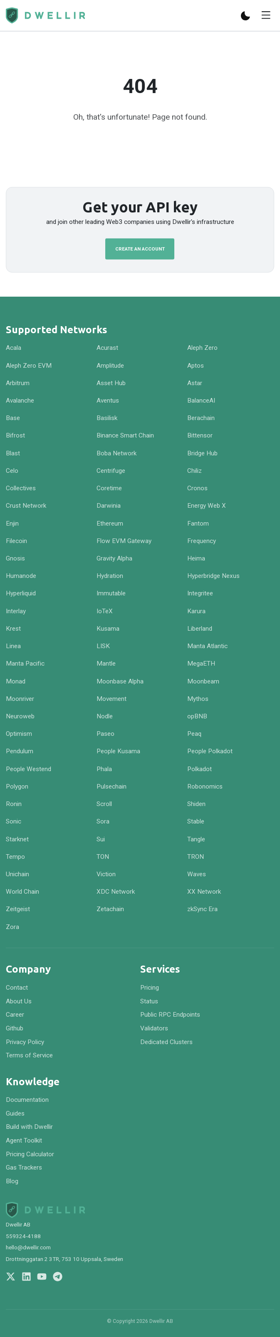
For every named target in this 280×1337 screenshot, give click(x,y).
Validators (154, 1028)
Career (15, 1014)
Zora (12, 927)
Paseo (105, 733)
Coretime (109, 488)
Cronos (197, 488)
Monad (15, 681)
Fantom (198, 523)
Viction (106, 874)
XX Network (204, 891)
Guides (15, 1113)
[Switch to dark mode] (246, 16)
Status (149, 1001)
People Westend (28, 769)
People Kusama (118, 751)
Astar (194, 383)
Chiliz (194, 470)
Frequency (201, 541)
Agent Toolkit (24, 1140)
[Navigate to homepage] (45, 15)
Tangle (196, 839)
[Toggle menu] (266, 16)
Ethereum (110, 523)
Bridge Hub (202, 453)
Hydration (110, 576)
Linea (13, 646)
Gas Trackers (24, 1167)
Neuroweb (20, 716)
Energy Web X (206, 505)
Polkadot (199, 769)
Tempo (15, 856)
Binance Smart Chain (125, 435)
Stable (195, 821)
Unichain (17, 874)
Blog (12, 1181)
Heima (196, 558)
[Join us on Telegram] (57, 1276)
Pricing (149, 987)
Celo (12, 470)
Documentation (27, 1100)
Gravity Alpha (114, 558)
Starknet (17, 839)
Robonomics (205, 786)
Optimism (19, 733)
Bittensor (200, 435)
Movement (111, 699)
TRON (195, 856)
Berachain (201, 418)
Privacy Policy (25, 1042)
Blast (13, 453)
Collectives (21, 488)
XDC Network (116, 891)
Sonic (13, 821)
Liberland (199, 628)
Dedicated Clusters (166, 1042)
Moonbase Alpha (120, 681)
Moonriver (20, 699)
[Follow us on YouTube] (42, 1276)
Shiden (196, 804)
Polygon (17, 786)
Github (14, 1028)
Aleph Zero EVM (29, 365)
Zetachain (110, 909)
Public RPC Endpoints (170, 1014)
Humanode (21, 576)
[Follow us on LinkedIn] (26, 1276)
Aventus (108, 400)
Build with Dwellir (29, 1127)
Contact (17, 987)
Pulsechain (111, 786)
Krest (13, 628)
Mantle (106, 663)
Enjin (12, 523)
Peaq (194, 733)
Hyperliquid (21, 593)
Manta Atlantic (207, 646)
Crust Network (26, 505)
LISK (103, 646)
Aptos (195, 365)
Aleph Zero (202, 347)
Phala (104, 769)
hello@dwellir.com (28, 1247)
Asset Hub (111, 383)
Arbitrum (18, 383)
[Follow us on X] (10, 1276)
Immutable (111, 593)
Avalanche (20, 400)
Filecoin (16, 541)
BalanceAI (201, 400)
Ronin (14, 804)
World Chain (22, 891)
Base (13, 418)
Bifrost (15, 435)
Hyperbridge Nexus (213, 576)
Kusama (108, 628)
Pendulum (19, 751)
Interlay (16, 611)
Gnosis (15, 558)
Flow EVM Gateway (124, 541)
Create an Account (140, 248)
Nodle (105, 716)
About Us (19, 1001)
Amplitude (110, 365)
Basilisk (107, 418)
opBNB (197, 716)
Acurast (107, 347)
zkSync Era (202, 909)
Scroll (104, 804)
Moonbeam (203, 681)
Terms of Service (29, 1055)
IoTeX (105, 611)
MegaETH (201, 663)
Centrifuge (111, 470)
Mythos (197, 699)
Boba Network (116, 453)
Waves (196, 874)
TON (103, 856)
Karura (196, 611)
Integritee (200, 593)
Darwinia (109, 505)
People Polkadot (210, 751)
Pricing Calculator (30, 1154)
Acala (13, 347)
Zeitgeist (18, 909)
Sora (103, 821)
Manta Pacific (25, 663)
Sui (101, 839)
